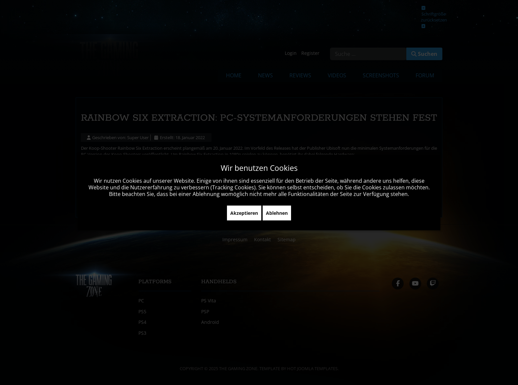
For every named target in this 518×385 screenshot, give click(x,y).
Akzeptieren (244, 213)
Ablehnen (277, 213)
